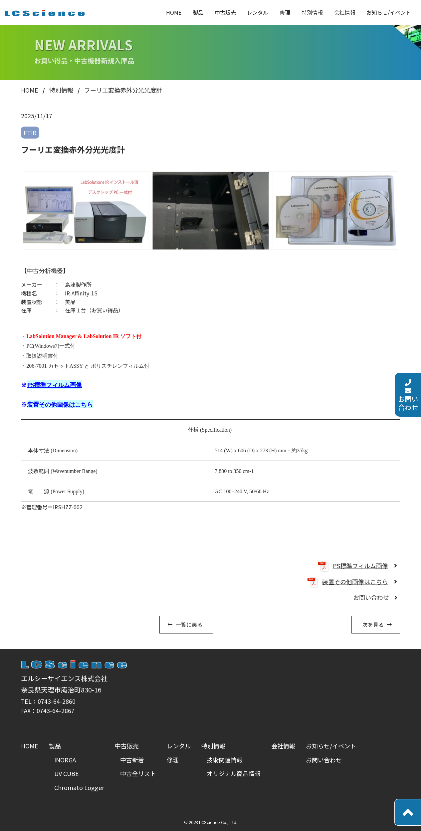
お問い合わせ (408, 373)
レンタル (257, 12)
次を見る (373, 624)
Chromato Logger (79, 787)
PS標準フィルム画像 (360, 565)
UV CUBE (66, 773)
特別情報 (312, 12)
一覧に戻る (189, 624)
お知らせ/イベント (388, 12)
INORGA (65, 759)
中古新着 (132, 759)
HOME (173, 12)
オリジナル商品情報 (234, 773)
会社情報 (344, 12)
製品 (198, 12)
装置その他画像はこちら (355, 581)
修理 (285, 12)
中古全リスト (138, 773)
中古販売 (225, 12)
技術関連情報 (225, 759)
